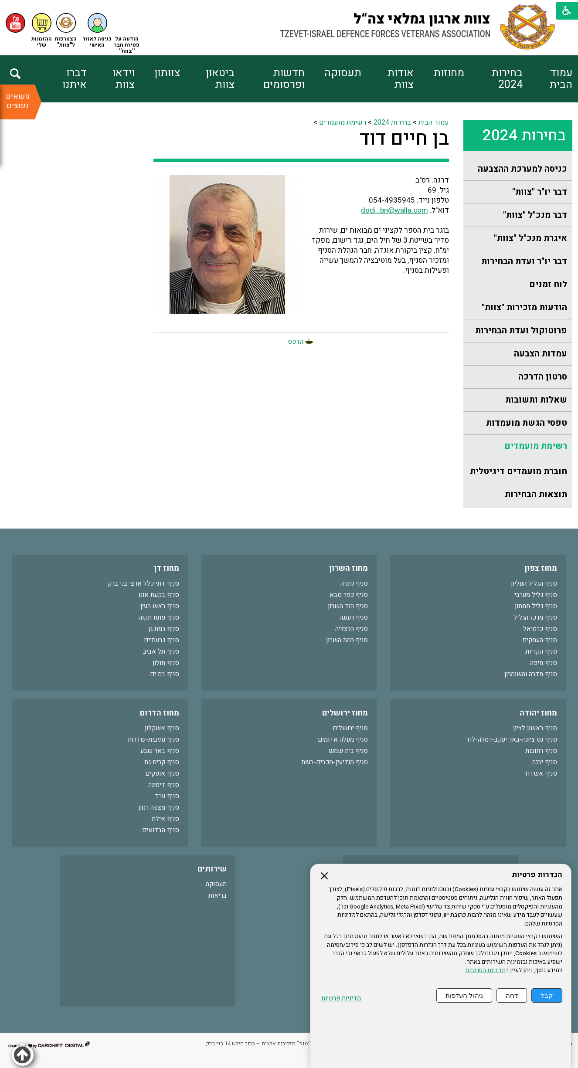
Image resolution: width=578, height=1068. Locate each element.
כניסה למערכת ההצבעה (522, 169)
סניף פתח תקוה (159, 617)
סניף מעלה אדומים (343, 739)
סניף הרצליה (351, 629)
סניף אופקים (162, 773)
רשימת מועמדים (535, 446)
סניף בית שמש (348, 751)
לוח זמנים (548, 284)
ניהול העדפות (464, 995)
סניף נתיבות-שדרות (153, 739)
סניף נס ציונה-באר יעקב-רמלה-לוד (511, 739)
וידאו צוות (123, 79)
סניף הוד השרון (348, 606)
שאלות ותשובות (536, 399)
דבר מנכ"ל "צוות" (535, 215)
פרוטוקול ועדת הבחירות (521, 330)
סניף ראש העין (159, 606)
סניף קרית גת (161, 762)
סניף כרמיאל (540, 629)
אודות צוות (400, 79)
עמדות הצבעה (540, 353)
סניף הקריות (541, 651)
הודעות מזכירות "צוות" (524, 307)
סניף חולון (166, 663)
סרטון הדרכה (542, 376)
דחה (512, 995)
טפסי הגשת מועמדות (526, 423)
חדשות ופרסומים (284, 79)
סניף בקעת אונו (159, 595)
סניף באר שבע (159, 751)
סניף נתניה (354, 583)
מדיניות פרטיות (341, 998)
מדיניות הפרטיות (485, 970)
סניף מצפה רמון (158, 807)
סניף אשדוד (540, 773)
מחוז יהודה (538, 713)
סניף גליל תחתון (536, 606)
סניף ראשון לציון (535, 728)
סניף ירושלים (350, 728)
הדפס (295, 341)
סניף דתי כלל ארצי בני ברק (143, 583)
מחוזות (448, 73)
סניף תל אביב (161, 651)
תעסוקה (342, 73)
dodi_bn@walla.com (394, 210)
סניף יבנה (544, 762)
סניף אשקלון (162, 728)
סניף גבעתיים (161, 640)
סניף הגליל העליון (534, 583)
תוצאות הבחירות (536, 494)
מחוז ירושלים (345, 713)
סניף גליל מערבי (535, 595)
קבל (547, 995)
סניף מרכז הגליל (535, 617)
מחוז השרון (348, 568)
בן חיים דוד (404, 138)
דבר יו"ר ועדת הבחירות (524, 261)
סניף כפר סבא (349, 595)
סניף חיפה (543, 663)
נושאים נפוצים (18, 101)
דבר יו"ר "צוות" (539, 192)
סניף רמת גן (163, 629)
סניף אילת (165, 819)
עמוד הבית (560, 79)
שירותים (212, 869)
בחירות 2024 (507, 79)
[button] (97, 30)
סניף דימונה (163, 785)
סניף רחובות (541, 751)
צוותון (167, 73)
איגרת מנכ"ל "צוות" (530, 238)
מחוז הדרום (159, 713)
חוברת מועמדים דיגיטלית (518, 471)
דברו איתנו (74, 79)
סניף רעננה (354, 617)
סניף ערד (167, 796)
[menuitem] (547, 78)
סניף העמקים (539, 640)
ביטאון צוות (220, 79)
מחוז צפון (540, 568)
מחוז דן (166, 568)
